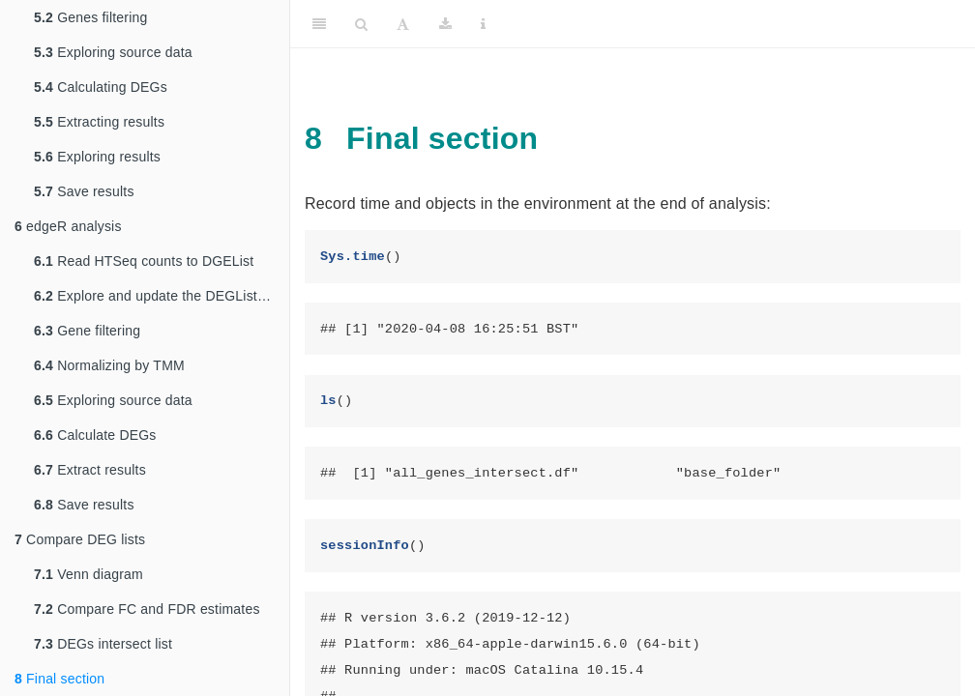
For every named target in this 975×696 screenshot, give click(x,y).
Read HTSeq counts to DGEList (143, 261)
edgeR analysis (68, 226)
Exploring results (97, 156)
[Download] (445, 24)
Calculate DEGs (95, 435)
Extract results (90, 470)
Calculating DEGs (100, 87)
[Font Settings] (403, 24)
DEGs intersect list (103, 644)
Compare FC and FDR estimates (147, 609)
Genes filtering (90, 17)
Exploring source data (113, 52)
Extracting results (99, 122)
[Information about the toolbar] (483, 24)
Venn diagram (88, 574)
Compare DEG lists (80, 539)
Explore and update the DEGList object (161, 296)
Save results (84, 191)
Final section (59, 678)
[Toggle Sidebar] (319, 24)
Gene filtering (87, 330)
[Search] (361, 24)
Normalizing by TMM (109, 365)
